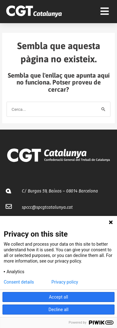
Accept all (58, 297)
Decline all (59, 309)
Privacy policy (64, 281)
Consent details (19, 281)
